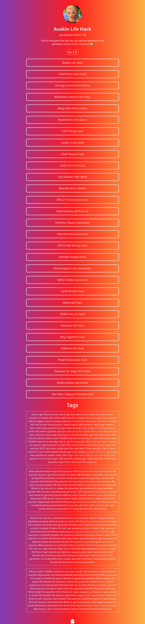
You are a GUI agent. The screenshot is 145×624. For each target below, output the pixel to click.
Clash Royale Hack (72, 154)
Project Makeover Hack (72, 360)
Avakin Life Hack (72, 63)
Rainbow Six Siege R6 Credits (72, 371)
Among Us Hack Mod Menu (72, 85)
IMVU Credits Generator (72, 280)
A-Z (72, 52)
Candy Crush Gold (72, 142)
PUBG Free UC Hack (72, 314)
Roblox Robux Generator (72, 383)
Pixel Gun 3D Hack (72, 325)
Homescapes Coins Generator (72, 268)
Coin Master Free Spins (72, 177)
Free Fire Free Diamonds (72, 234)
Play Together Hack (72, 337)
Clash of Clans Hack (72, 165)
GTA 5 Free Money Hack (72, 245)
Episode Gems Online (72, 188)
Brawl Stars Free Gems (72, 120)
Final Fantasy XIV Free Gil (72, 211)
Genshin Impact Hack (72, 257)
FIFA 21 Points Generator (72, 200)
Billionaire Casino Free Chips (72, 97)
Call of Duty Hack (72, 131)
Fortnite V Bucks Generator (72, 223)
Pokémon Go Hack (72, 348)
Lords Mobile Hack (72, 291)
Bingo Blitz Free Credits (72, 108)
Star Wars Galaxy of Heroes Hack (72, 394)
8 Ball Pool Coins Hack (72, 74)
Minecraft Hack (72, 303)
